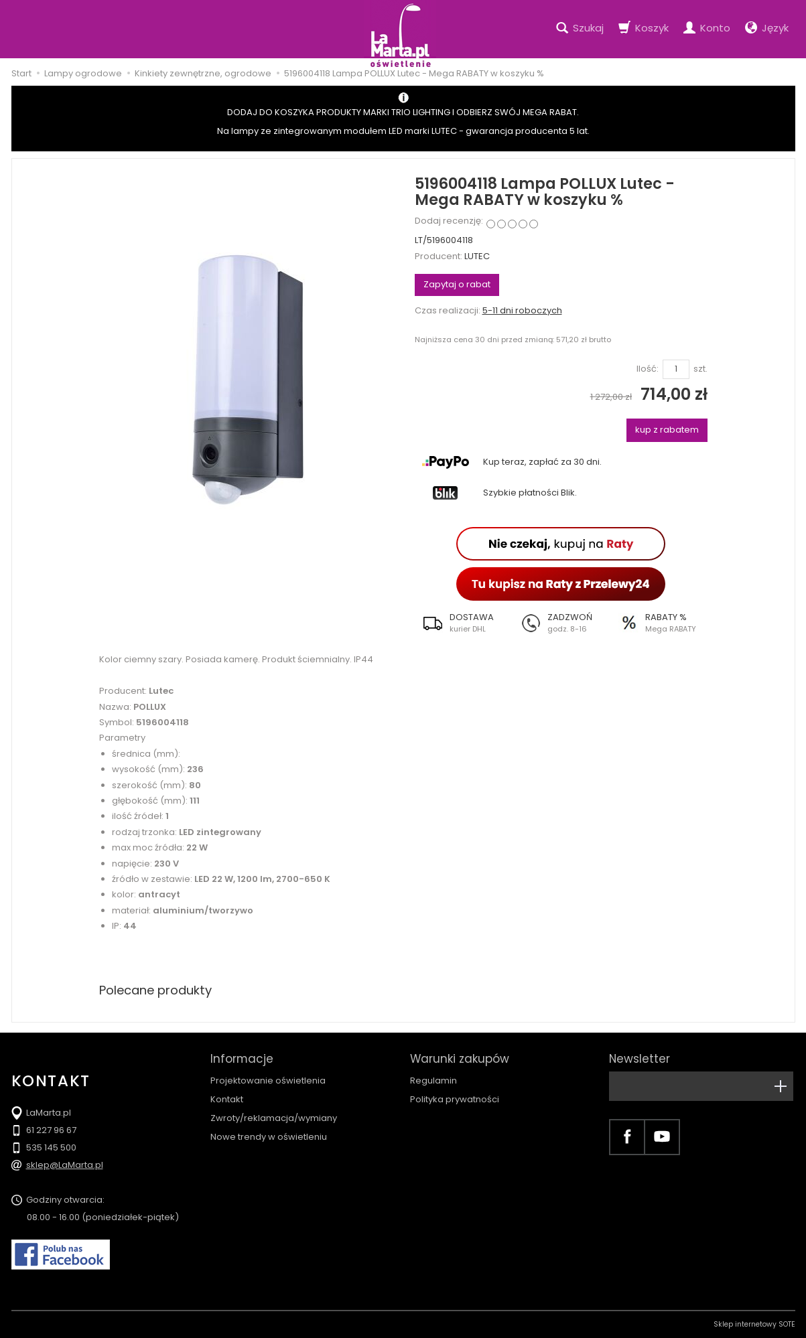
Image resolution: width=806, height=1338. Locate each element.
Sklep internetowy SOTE (754, 1324)
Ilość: (647, 369)
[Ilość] (676, 369)
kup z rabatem (667, 429)
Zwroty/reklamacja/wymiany (273, 1118)
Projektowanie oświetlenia (268, 1080)
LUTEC (477, 256)
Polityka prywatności (454, 1099)
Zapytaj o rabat (456, 284)
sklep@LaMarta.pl (64, 1165)
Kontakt (226, 1099)
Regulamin (433, 1080)
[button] (464, 622)
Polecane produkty (155, 990)
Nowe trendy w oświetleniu (268, 1136)
